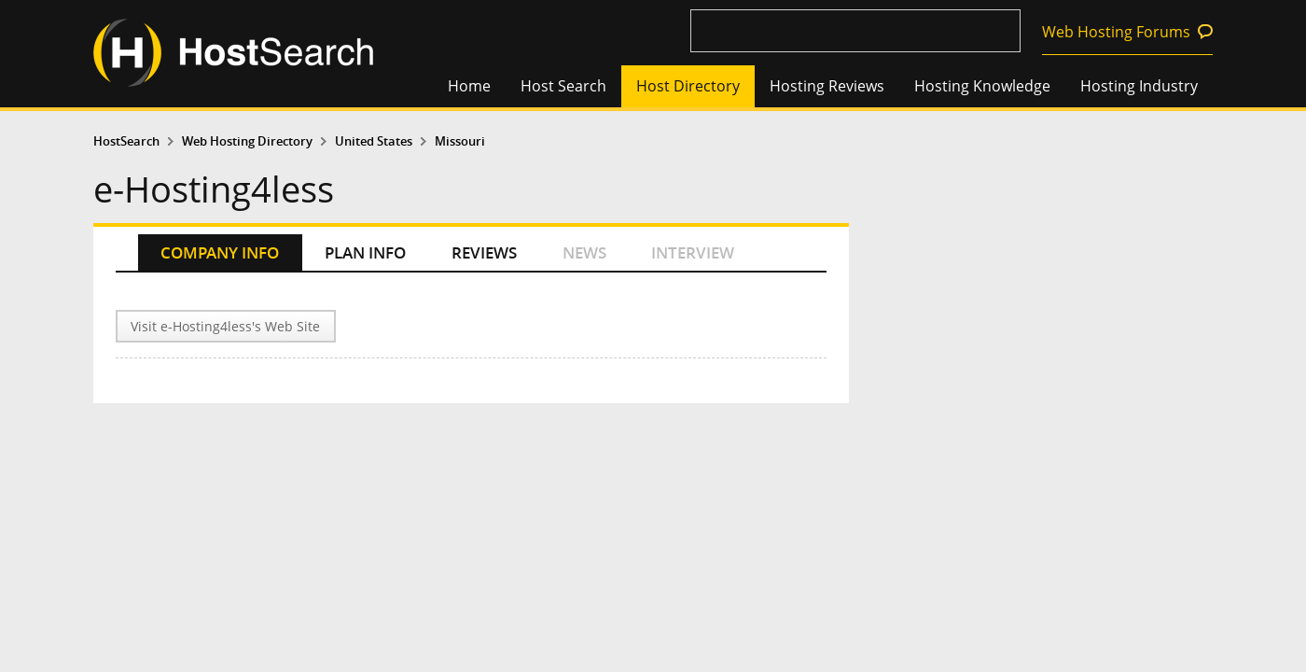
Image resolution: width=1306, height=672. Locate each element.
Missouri (460, 141)
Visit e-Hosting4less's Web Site (225, 326)
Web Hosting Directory (247, 141)
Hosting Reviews (827, 86)
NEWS (584, 252)
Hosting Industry (1139, 86)
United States (373, 141)
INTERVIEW (692, 252)
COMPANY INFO (219, 252)
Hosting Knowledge (982, 86)
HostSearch (126, 141)
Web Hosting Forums (1116, 31)
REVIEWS (484, 252)
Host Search (563, 86)
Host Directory (688, 86)
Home (469, 86)
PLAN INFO (365, 252)
